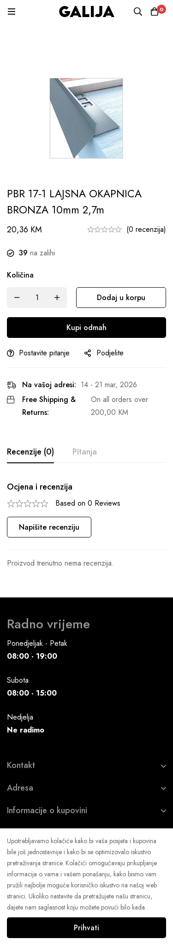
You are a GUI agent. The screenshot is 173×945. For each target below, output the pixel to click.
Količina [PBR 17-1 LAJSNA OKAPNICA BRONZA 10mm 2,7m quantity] (20, 275)
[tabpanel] (86, 526)
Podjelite (110, 353)
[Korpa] (154, 11)
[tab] (30, 452)
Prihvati (86, 927)
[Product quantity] (37, 297)
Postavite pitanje (44, 353)
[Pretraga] (138, 11)
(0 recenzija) (146, 229)
